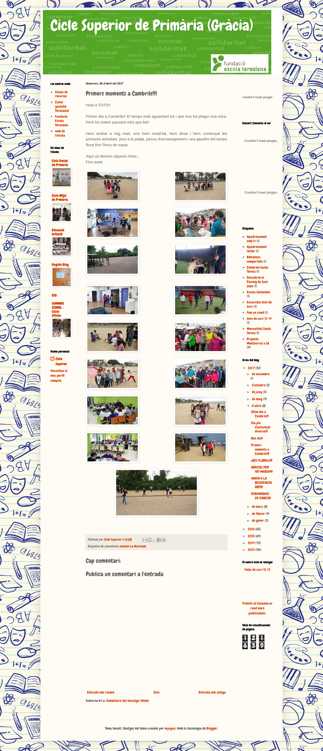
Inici (156, 692)
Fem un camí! (255, 312)
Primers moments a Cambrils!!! (260, 449)
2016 (251, 529)
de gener (258, 520)
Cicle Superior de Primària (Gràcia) (151, 25)
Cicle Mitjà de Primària (60, 197)
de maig (257, 399)
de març (258, 506)
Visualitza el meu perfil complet (58, 375)
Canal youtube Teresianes (62, 106)
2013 (251, 549)
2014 (251, 543)
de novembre (261, 374)
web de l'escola (60, 133)
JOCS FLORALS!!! (261, 460)
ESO (54, 295)
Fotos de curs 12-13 (257, 569)
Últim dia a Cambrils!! (259, 414)
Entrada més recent (100, 692)
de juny (257, 392)
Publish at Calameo (256, 603)
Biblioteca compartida (255, 259)
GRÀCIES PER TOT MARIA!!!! (262, 469)
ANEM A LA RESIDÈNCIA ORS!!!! (261, 482)
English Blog (60, 264)
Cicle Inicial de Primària (60, 163)
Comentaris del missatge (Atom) (127, 700)
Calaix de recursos (61, 94)
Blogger (211, 728)
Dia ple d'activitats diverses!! (261, 427)
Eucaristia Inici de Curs (259, 304)
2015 (251, 536)
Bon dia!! (257, 438)
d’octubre (259, 385)
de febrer (259, 513)
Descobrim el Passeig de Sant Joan (257, 281)
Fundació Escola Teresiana (61, 120)
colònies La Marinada (133, 546)
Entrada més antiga (212, 692)
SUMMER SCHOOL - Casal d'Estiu (58, 309)
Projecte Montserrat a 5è (258, 341)
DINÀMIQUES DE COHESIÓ (261, 495)
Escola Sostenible (258, 292)
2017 (251, 368)
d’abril (257, 405)
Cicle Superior (61, 361)
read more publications (257, 610)
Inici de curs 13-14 (259, 318)
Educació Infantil (58, 232)
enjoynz (170, 728)
